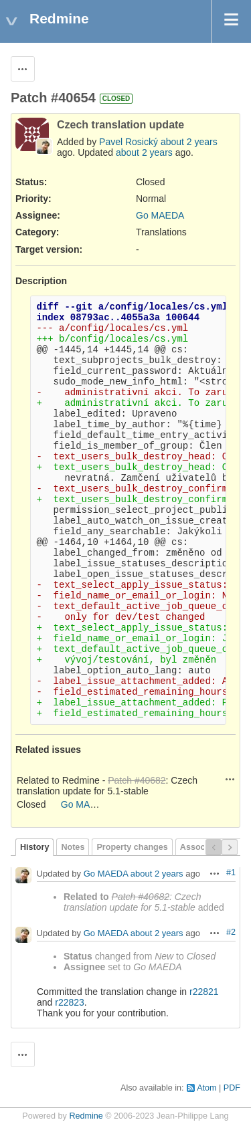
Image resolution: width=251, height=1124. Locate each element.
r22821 (204, 991)
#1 (231, 872)
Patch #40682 (136, 780)
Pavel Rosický (128, 141)
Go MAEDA (160, 215)
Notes (72, 847)
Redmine (85, 1116)
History (34, 847)
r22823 (69, 1002)
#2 (231, 932)
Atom (206, 1088)
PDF (232, 1088)
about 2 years (189, 141)
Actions (230, 779)
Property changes (131, 847)
